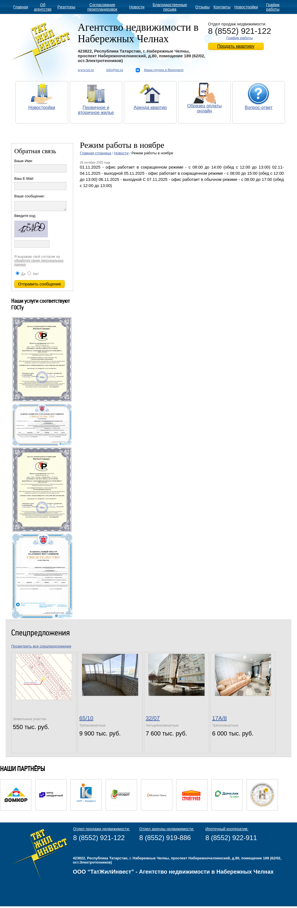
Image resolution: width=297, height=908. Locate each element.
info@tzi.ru (114, 70)
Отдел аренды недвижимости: (166, 830)
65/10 (86, 720)
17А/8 (219, 720)
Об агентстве (43, 7)
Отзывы (202, 7)
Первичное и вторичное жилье (96, 110)
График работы (273, 7)
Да (20, 276)
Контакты (222, 7)
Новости (136, 7)
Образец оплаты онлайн (204, 108)
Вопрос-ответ (259, 107)
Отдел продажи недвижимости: (101, 830)
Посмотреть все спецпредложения (41, 648)
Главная (20, 7)
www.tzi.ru (86, 70)
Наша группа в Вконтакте (164, 70)
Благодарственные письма (170, 7)
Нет (33, 276)
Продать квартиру (235, 46)
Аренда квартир (150, 107)
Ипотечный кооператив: (227, 830)
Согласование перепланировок (102, 7)
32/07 (153, 720)
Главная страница (95, 153)
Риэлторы (66, 7)
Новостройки (246, 7)
